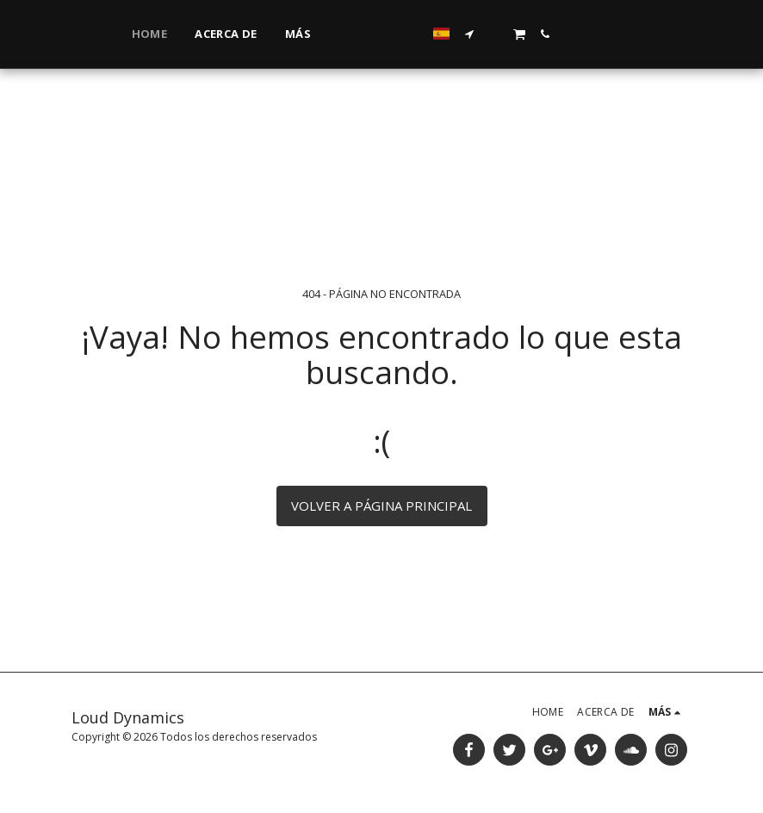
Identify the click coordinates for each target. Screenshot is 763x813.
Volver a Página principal (381, 505)
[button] (607, 34)
